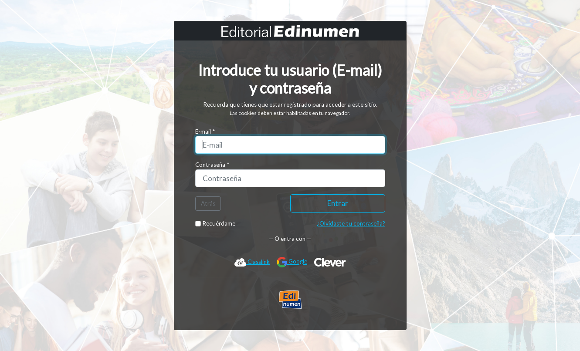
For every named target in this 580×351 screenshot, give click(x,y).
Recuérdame (215, 223)
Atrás (208, 203)
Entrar (337, 203)
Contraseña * (212, 164)
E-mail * (205, 131)
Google (292, 262)
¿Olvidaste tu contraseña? (351, 223)
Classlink (252, 262)
